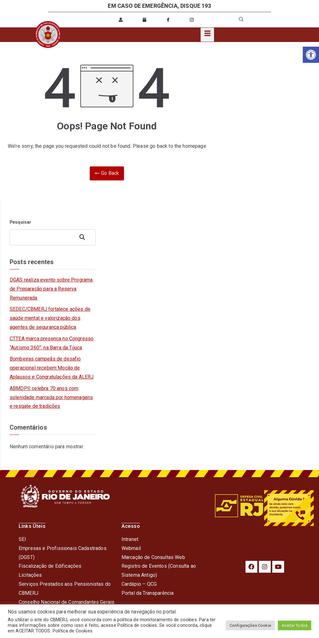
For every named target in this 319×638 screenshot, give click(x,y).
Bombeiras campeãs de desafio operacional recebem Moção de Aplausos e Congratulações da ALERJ (51, 368)
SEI (22, 539)
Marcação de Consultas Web (153, 557)
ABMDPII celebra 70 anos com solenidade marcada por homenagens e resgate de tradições (51, 397)
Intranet (129, 539)
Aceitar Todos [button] (294, 625)
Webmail (131, 548)
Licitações (30, 575)
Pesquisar (20, 222)
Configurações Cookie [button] (250, 625)
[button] (311, 55)
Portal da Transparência (147, 593)
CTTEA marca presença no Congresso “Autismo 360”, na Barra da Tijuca (51, 343)
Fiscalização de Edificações (50, 566)
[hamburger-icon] (207, 34)
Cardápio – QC (137, 584)
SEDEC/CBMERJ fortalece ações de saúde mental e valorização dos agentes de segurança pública (50, 318)
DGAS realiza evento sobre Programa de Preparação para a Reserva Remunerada (51, 289)
